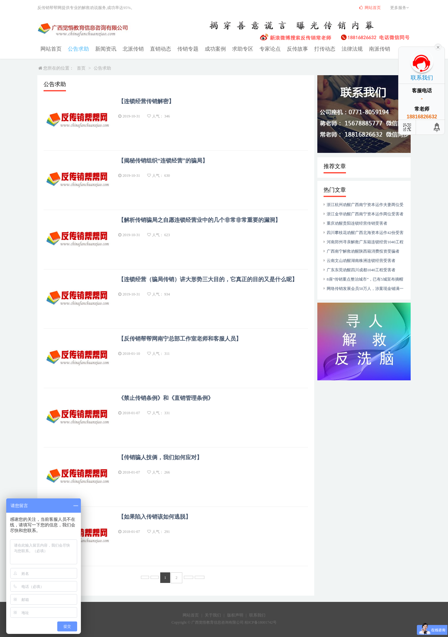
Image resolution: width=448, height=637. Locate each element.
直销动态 (155, 48)
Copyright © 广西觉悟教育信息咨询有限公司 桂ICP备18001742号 (223, 622)
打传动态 (312, 48)
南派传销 (364, 48)
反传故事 (286, 48)
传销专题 (181, 48)
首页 (81, 68)
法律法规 (338, 48)
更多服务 (400, 7)
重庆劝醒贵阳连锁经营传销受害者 (357, 223)
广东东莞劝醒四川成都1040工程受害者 (361, 269)
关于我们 (213, 614)
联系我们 (257, 614)
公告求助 (76, 48)
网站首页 (50, 48)
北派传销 (129, 48)
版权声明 (235, 614)
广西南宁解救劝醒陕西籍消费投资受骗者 (363, 251)
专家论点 (259, 48)
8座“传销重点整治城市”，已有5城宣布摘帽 (365, 279)
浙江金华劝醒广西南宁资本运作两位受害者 (365, 213)
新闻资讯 (103, 48)
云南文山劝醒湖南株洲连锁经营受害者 (361, 260)
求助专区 (233, 48)
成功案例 (207, 48)
